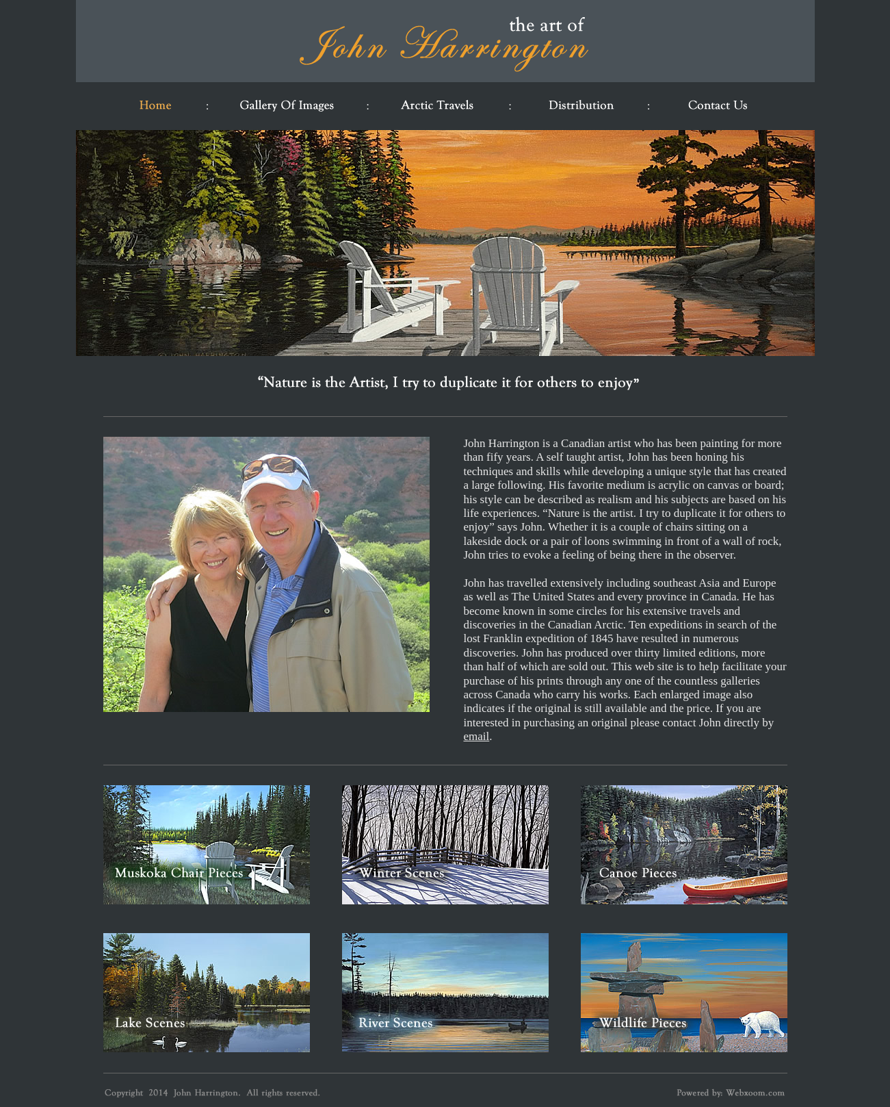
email (477, 736)
